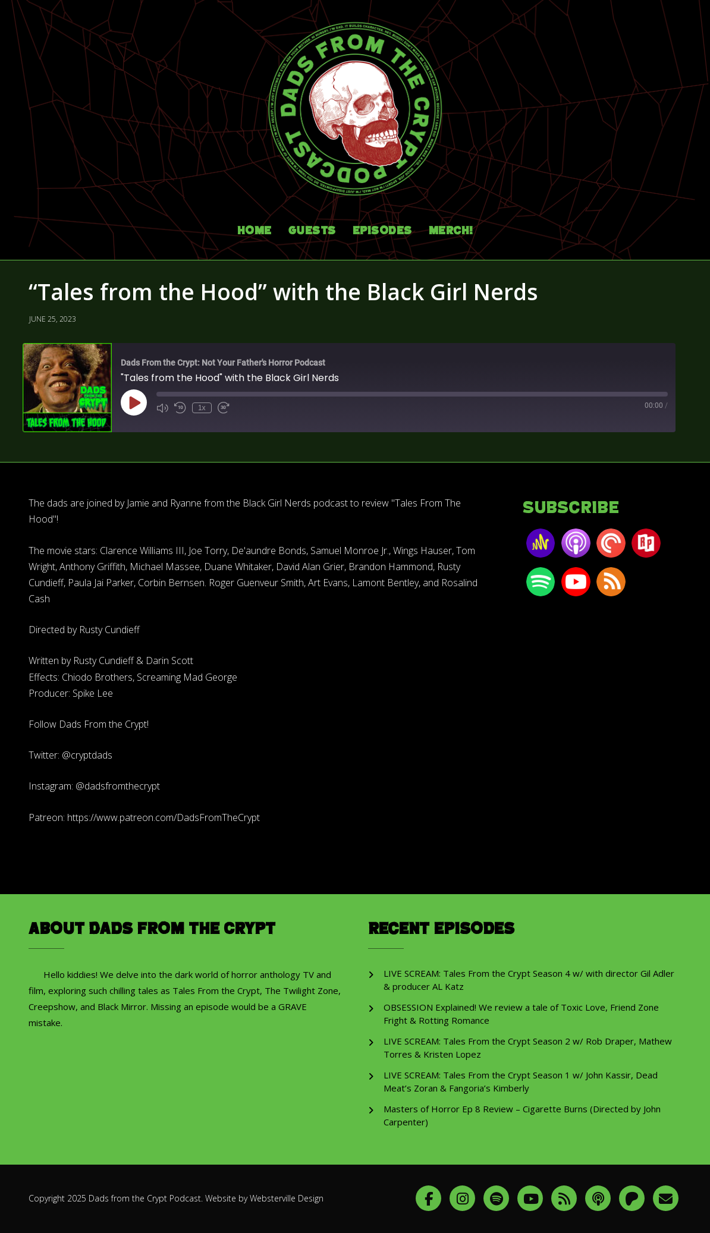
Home (254, 229)
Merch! (451, 229)
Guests (312, 229)
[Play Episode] (134, 401)
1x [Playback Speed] (202, 406)
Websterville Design (286, 1196)
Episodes (382, 229)
